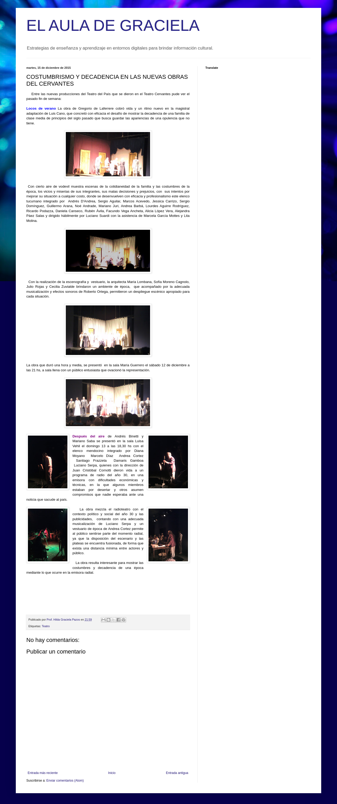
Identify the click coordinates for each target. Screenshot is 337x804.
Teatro (46, 626)
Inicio (112, 773)
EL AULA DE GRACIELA (113, 25)
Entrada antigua (177, 773)
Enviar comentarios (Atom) (65, 780)
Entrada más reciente (43, 773)
